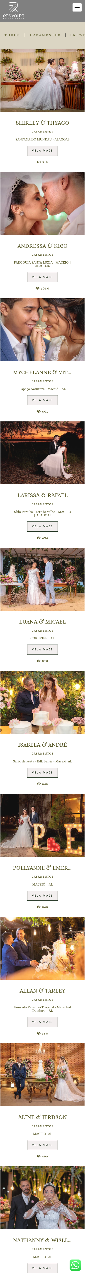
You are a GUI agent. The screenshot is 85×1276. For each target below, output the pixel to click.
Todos (12, 35)
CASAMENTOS (45, 35)
